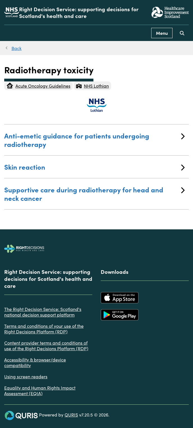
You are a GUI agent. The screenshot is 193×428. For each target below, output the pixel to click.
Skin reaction (94, 166)
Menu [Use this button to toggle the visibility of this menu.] (162, 33)
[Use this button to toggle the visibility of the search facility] (182, 33)
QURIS (71, 414)
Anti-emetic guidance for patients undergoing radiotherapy (94, 140)
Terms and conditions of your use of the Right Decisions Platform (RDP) (44, 328)
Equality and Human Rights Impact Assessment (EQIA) (39, 390)
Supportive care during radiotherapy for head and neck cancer (94, 193)
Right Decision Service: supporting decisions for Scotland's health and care (79, 12)
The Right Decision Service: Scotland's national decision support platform (42, 311)
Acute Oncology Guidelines (38, 86)
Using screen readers (25, 376)
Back (17, 48)
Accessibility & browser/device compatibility (35, 362)
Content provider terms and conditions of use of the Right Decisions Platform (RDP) (46, 345)
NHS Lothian (92, 86)
